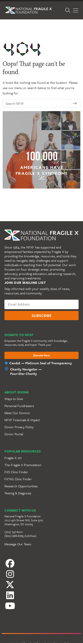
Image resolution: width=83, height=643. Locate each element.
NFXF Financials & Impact (22, 419)
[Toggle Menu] (75, 10)
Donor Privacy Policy (19, 426)
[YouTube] (41, 604)
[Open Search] (70, 10)
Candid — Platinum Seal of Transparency (40, 363)
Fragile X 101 (13, 457)
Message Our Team (17, 544)
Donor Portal (13, 434)
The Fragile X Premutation (22, 464)
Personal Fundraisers (19, 405)
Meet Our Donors (17, 412)
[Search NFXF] (38, 103)
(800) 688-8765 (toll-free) (20, 536)
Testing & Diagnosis (17, 493)
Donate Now (41, 355)
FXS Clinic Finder (16, 471)
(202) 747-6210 (13, 532)
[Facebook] (41, 564)
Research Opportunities (21, 486)
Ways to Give (13, 398)
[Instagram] (41, 577)
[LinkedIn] (41, 591)
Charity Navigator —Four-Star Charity (26, 371)
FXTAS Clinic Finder (18, 479)
